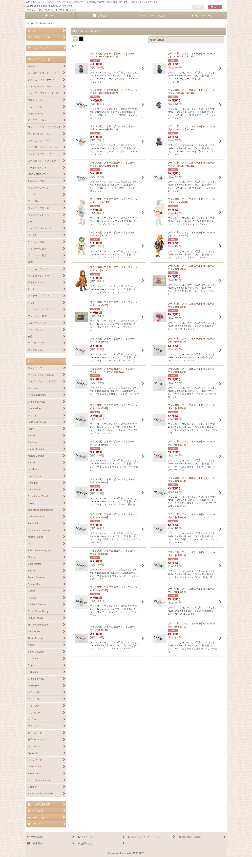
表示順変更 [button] (157, 39)
